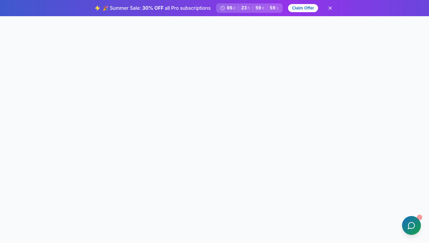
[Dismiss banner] (330, 8)
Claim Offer (303, 7)
